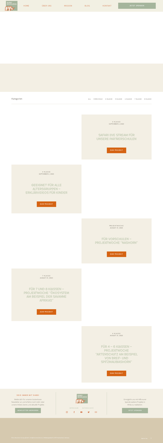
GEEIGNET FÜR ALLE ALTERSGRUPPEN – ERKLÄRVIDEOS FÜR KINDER (46, 188)
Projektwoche (116, 226)
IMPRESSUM (74, 408)
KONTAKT (107, 6)
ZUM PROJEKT (116, 150)
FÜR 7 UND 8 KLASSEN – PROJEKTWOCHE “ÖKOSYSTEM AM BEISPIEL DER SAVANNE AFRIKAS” (46, 294)
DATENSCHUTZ (88, 408)
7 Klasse (46, 276)
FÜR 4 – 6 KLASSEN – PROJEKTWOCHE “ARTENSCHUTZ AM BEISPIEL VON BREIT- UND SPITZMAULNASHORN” (116, 354)
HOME (26, 6)
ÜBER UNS (47, 6)
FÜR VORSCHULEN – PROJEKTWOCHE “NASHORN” (116, 240)
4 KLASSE (116, 122)
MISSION (68, 6)
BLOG (87, 6)
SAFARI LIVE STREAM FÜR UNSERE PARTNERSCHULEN (116, 136)
